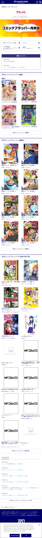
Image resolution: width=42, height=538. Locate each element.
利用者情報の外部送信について (33, 515)
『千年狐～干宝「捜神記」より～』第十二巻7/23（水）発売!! (15, 481)
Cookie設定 (23, 515)
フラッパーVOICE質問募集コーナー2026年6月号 (14, 67)
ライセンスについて (27, 512)
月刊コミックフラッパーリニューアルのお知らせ (12, 469)
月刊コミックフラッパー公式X (9, 42)
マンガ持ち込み (10, 47)
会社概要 (4, 512)
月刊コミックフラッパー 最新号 (21, 132)
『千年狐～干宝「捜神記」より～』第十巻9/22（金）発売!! (14, 495)
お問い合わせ (33, 513)
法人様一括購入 (5, 513)
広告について (19, 512)
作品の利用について (24, 513)
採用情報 (13, 512)
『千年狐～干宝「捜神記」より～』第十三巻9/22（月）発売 (15, 475)
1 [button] (20, 37)
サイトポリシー (16, 515)
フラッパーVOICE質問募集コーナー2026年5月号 (12, 463)
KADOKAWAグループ (14, 513)
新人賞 (30, 48)
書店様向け (35, 512)
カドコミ (25, 42)
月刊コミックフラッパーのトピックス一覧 (20, 500)
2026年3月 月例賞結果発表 (9, 61)
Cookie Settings (15, 535)
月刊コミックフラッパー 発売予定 (20, 450)
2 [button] (22, 37)
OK (26, 535)
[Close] (39, 525)
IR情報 (8, 512)
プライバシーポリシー (6, 515)
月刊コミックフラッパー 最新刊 (21, 249)
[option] (21, 28)
